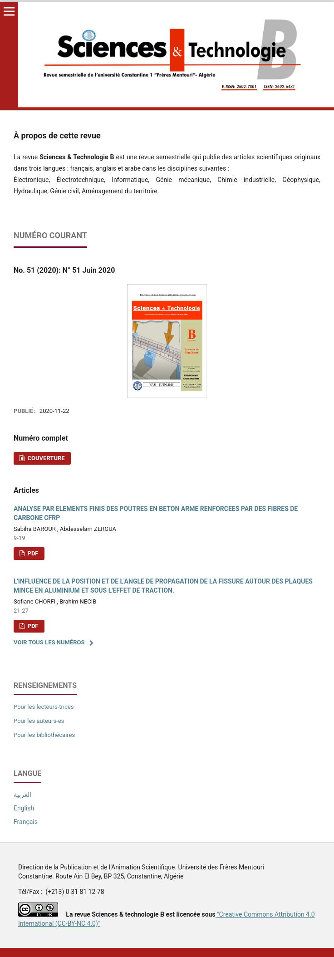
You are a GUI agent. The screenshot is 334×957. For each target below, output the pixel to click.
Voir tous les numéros (49, 642)
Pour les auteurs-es (39, 720)
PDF (32, 553)
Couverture (45, 458)
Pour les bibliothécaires (44, 734)
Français (26, 821)
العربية (22, 794)
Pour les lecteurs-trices (44, 706)
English (24, 808)
